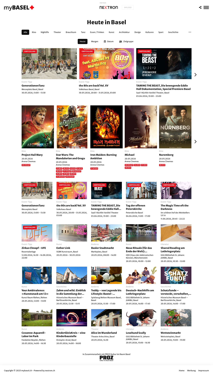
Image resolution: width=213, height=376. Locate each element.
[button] (189, 32)
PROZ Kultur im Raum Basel (117, 354)
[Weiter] (195, 74)
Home (181, 370)
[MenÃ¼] (206, 7)
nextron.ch (50, 370)
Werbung (191, 370)
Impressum (203, 370)
